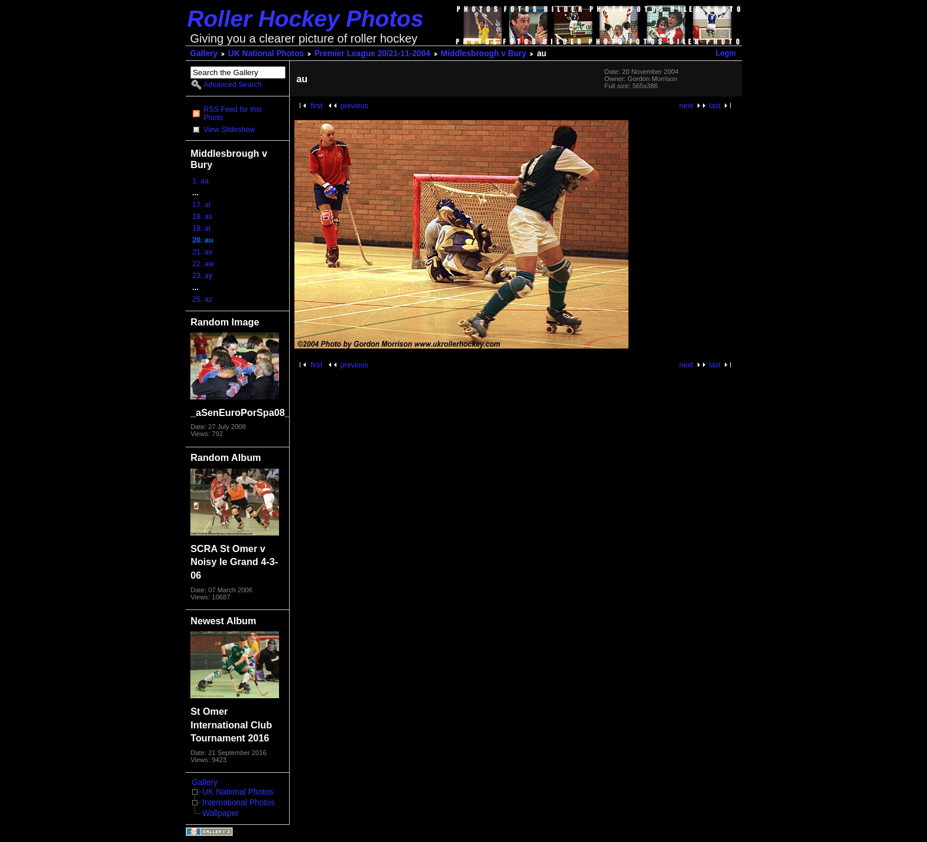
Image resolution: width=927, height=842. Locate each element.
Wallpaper (220, 813)
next (686, 106)
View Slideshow (229, 129)
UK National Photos (266, 53)
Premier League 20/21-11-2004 (372, 53)
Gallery (204, 53)
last (714, 106)
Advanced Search (232, 84)
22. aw (203, 264)
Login (726, 53)
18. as (202, 216)
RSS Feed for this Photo (232, 113)
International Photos (238, 802)
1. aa (200, 181)
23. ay (202, 276)
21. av (202, 252)
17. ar (201, 205)
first (316, 106)
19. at (201, 228)
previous (354, 106)
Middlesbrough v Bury (484, 53)
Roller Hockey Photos (305, 18)
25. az (202, 299)
